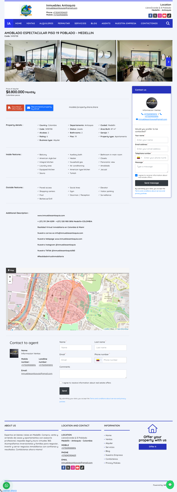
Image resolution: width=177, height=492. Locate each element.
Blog (94, 23)
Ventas (30, 23)
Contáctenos (149, 23)
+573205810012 (46, 365)
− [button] (10, 281)
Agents (106, 23)
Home (18, 23)
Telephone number (143, 153)
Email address (141, 144)
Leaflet (106, 329)
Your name (140, 135)
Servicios (80, 23)
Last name (100, 342)
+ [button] (10, 277)
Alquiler (109, 443)
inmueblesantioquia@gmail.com (61, 8)
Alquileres (46, 23)
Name (63, 342)
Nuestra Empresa (125, 23)
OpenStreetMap (122, 329)
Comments (65, 366)
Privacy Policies (113, 463)
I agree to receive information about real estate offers (86, 383)
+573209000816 (60, 14)
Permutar (64, 23)
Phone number (102, 354)
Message (139, 162)
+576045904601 (60, 12)
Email (63, 354)
